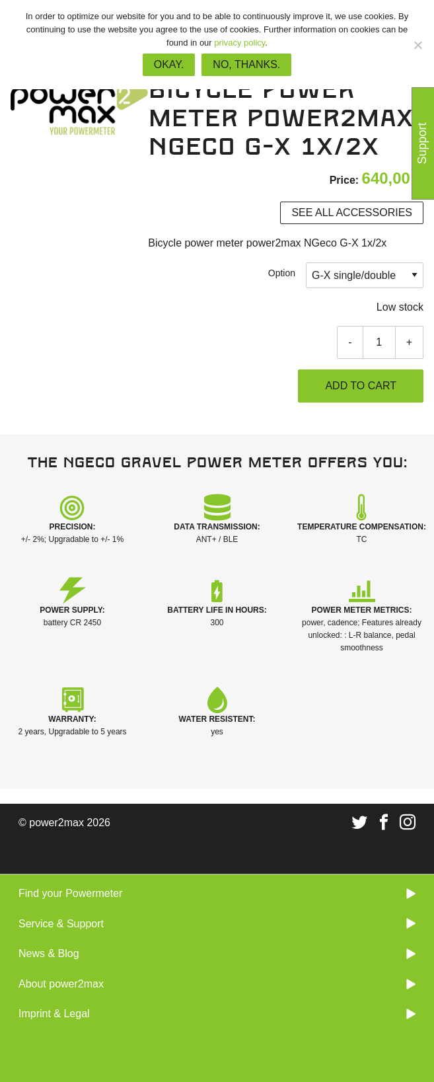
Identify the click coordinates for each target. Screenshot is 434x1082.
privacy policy (239, 43)
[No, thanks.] (417, 45)
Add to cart (360, 385)
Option (281, 273)
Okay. (169, 64)
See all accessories (351, 212)
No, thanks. (246, 64)
